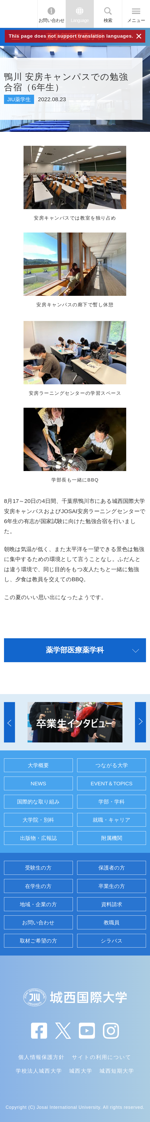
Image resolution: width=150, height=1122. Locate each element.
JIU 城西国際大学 (18, 14)
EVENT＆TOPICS (111, 783)
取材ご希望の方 (38, 941)
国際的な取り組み (38, 801)
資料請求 (111, 904)
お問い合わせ (51, 20)
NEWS (38, 783)
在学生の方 (38, 886)
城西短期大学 (116, 1071)
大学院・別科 (38, 820)
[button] (9, 722)
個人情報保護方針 (41, 1057)
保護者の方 (111, 868)
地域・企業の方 (38, 904)
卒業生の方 (111, 886)
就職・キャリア (111, 820)
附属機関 (111, 838)
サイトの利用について (102, 1057)
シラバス (112, 941)
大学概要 (38, 765)
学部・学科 (111, 801)
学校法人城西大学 (39, 1071)
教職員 (111, 922)
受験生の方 (38, 868)
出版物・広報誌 (38, 838)
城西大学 (80, 1071)
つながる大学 (111, 765)
